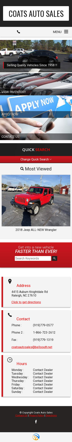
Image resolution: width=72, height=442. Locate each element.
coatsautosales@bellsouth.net (32, 347)
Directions (51, 415)
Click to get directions (26, 302)
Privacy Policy (36, 415)
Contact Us (21, 415)
